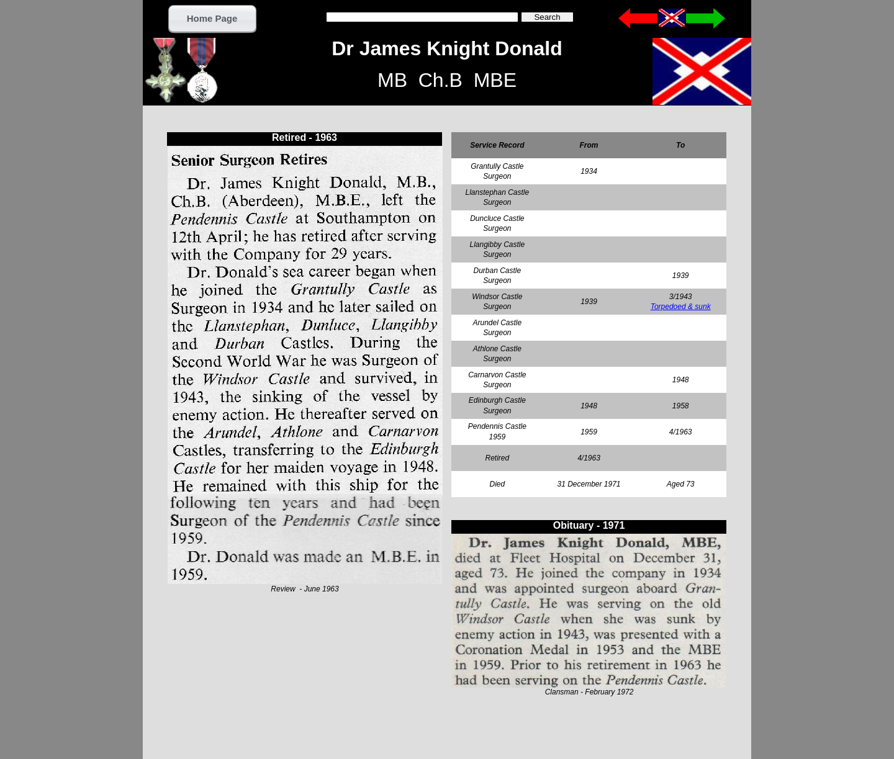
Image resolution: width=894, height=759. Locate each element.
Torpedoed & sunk (681, 306)
